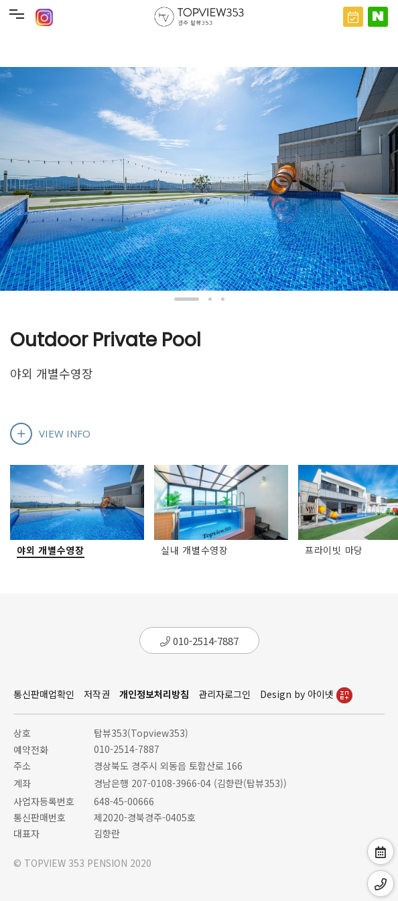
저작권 (97, 694)
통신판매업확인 (43, 694)
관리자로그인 (224, 694)
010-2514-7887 (199, 641)
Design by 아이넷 (306, 694)
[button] (186, 299)
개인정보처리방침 (154, 694)
